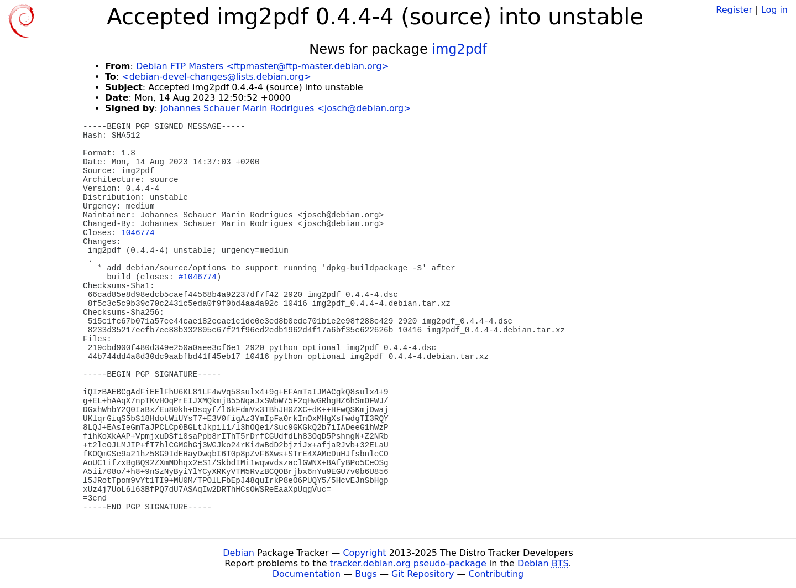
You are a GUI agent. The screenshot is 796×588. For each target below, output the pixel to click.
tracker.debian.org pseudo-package (408, 563)
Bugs (366, 574)
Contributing (496, 574)
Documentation (307, 574)
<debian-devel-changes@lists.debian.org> (216, 76)
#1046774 (198, 277)
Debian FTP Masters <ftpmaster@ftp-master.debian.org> (262, 66)
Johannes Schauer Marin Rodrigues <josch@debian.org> (285, 108)
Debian (238, 553)
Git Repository (422, 574)
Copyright (364, 553)
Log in (774, 9)
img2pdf (459, 49)
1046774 (137, 232)
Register (734, 9)
